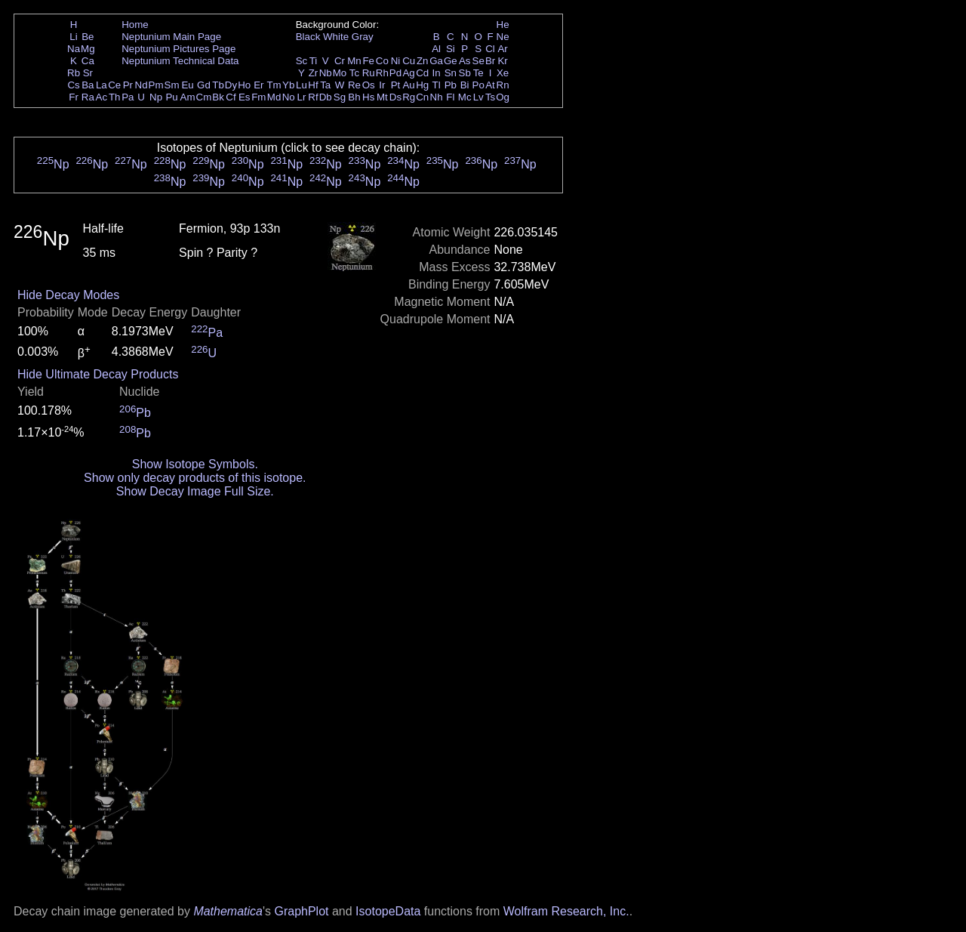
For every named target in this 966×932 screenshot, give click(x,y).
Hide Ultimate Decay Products (97, 374)
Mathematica (228, 911)
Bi (464, 85)
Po (478, 85)
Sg (340, 97)
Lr (301, 97)
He (503, 24)
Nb (325, 73)
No (288, 97)
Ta (325, 85)
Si (450, 48)
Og (502, 97)
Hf (313, 85)
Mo (340, 73)
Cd (422, 73)
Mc (465, 97)
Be (88, 36)
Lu (301, 85)
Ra (88, 97)
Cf (230, 97)
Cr (339, 60)
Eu (187, 85)
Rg (408, 97)
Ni (396, 60)
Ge (450, 60)
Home (135, 24)
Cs (73, 85)
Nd (141, 85)
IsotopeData (387, 911)
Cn (422, 97)
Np (155, 97)
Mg (88, 48)
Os (368, 85)
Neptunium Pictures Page (178, 48)
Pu (171, 97)
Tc (354, 73)
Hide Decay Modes (68, 295)
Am (187, 97)
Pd (395, 73)
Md (274, 97)
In (436, 73)
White (336, 36)
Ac (102, 97)
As (465, 60)
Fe (368, 60)
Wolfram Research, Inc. (566, 911)
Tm (273, 85)
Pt (396, 85)
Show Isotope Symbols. (195, 464)
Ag (408, 73)
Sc (302, 60)
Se (478, 60)
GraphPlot (301, 911)
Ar (502, 48)
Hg (422, 85)
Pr (128, 85)
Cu (408, 60)
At (490, 85)
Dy (231, 85)
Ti (313, 60)
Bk (218, 97)
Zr (313, 73)
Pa (128, 97)
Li (73, 36)
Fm (258, 97)
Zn (423, 60)
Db (325, 97)
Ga (436, 60)
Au (408, 85)
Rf (313, 97)
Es (244, 97)
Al (436, 48)
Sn (451, 73)
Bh (354, 97)
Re (354, 85)
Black (308, 36)
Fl (450, 97)
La (101, 85)
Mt (382, 97)
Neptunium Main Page (171, 36)
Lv (478, 97)
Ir (382, 85)
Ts (490, 97)
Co (382, 60)
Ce (114, 85)
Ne (503, 36)
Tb (218, 85)
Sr (88, 73)
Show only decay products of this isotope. (195, 477)
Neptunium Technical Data (180, 60)
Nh (436, 97)
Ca (88, 60)
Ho (244, 85)
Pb (451, 85)
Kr (502, 60)
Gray (363, 36)
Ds (395, 97)
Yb (288, 85)
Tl (436, 85)
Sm (172, 85)
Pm (156, 85)
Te (478, 73)
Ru (368, 73)
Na (73, 48)
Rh (382, 73)
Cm (204, 97)
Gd (204, 85)
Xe (503, 73)
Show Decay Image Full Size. (195, 491)
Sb (465, 73)
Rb (73, 73)
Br (490, 60)
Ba (88, 85)
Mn (354, 60)
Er (258, 85)
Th (115, 97)
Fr (73, 97)
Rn (503, 85)
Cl (490, 48)
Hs (368, 97)
